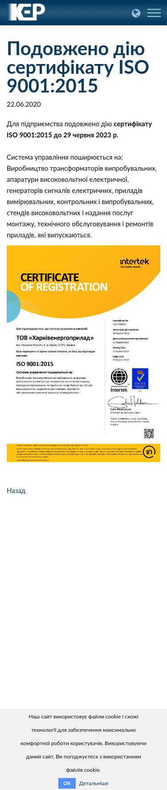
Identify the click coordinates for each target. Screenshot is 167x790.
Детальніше (94, 783)
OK (66, 783)
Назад (16, 490)
